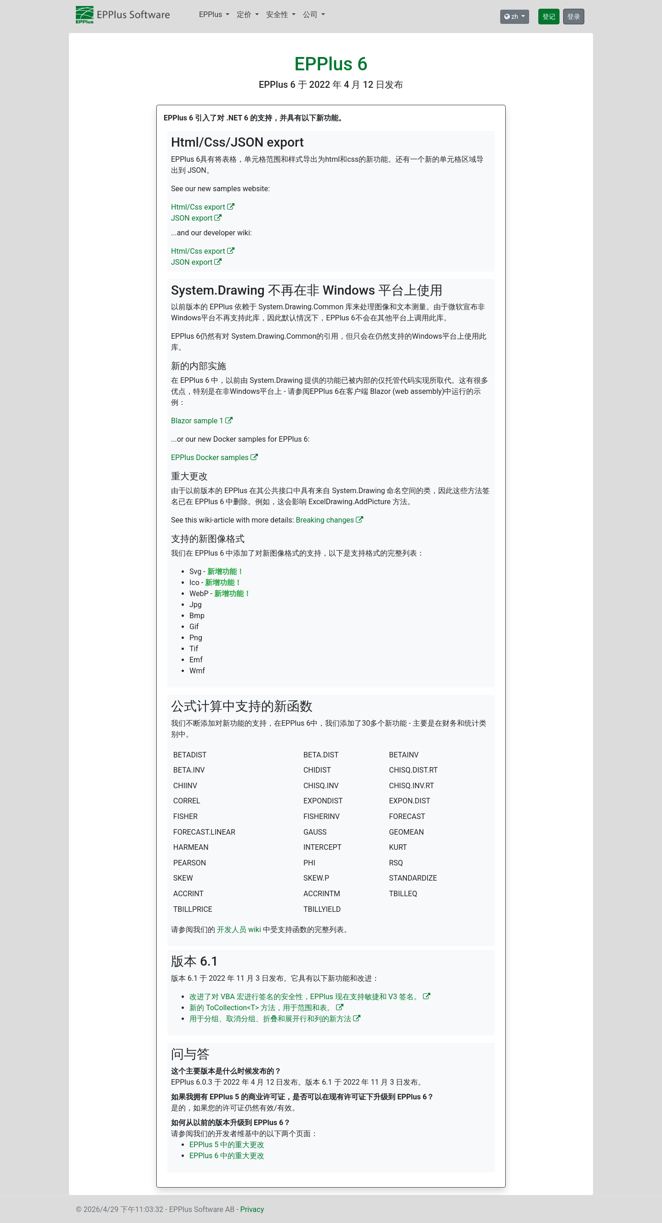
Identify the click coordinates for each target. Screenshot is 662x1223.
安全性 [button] (278, 14)
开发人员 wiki (239, 929)
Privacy (252, 1209)
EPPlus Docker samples (214, 457)
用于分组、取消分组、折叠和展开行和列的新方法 (274, 1018)
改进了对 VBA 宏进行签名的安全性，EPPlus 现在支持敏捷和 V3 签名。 (309, 996)
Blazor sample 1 (202, 420)
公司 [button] (311, 14)
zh (512, 16)
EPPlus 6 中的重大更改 (226, 1155)
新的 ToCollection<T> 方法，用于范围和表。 (266, 1007)
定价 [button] (245, 14)
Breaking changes (329, 520)
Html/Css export (202, 207)
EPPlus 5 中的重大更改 (226, 1144)
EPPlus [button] (211, 14)
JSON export (196, 218)
